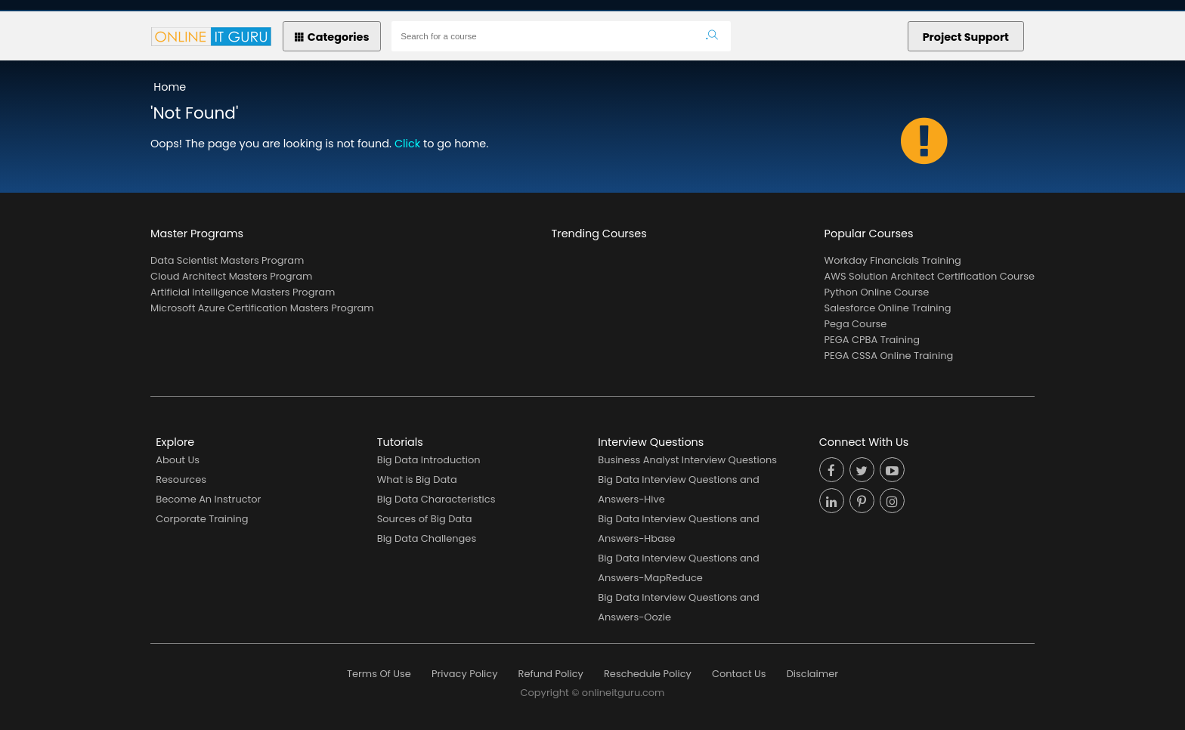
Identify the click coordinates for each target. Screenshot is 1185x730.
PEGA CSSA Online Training (889, 355)
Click (407, 143)
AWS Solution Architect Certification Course (930, 276)
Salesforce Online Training (888, 308)
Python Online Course (877, 292)
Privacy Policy (464, 674)
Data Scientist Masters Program (227, 260)
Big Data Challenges (426, 538)
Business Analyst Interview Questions (687, 460)
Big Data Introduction (429, 460)
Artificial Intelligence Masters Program (242, 292)
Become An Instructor (208, 499)
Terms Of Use (379, 674)
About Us (178, 460)
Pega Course (856, 324)
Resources (181, 479)
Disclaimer (812, 674)
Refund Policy (550, 674)
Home (169, 86)
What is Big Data (417, 479)
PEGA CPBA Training (872, 340)
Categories (332, 37)
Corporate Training (202, 519)
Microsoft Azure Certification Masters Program (262, 308)
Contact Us (739, 674)
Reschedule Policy (648, 674)
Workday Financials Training (893, 260)
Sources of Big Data (424, 519)
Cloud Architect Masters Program (231, 276)
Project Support (966, 37)
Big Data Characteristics (436, 499)
